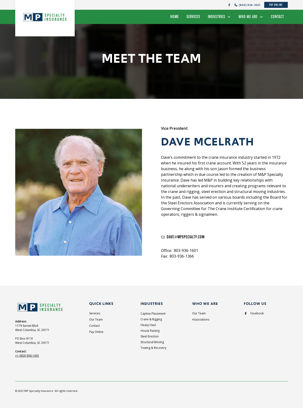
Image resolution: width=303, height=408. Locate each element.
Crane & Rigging (151, 319)
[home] (44, 16)
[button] (219, 17)
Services (193, 17)
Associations (200, 319)
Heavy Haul (148, 325)
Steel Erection (150, 336)
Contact (277, 17)
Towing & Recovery (153, 348)
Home (174, 17)
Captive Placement (153, 314)
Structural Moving (152, 342)
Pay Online (276, 4)
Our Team (96, 319)
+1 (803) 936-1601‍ (27, 356)
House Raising (150, 331)
